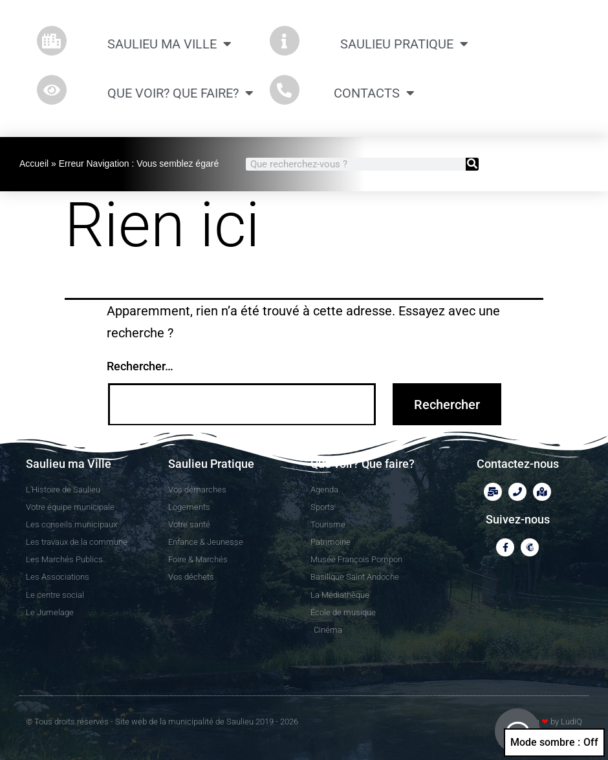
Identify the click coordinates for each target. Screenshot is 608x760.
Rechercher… (140, 366)
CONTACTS (374, 93)
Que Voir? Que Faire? (180, 93)
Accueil (34, 163)
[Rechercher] (472, 164)
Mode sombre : (554, 742)
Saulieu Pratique (404, 43)
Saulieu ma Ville (169, 43)
